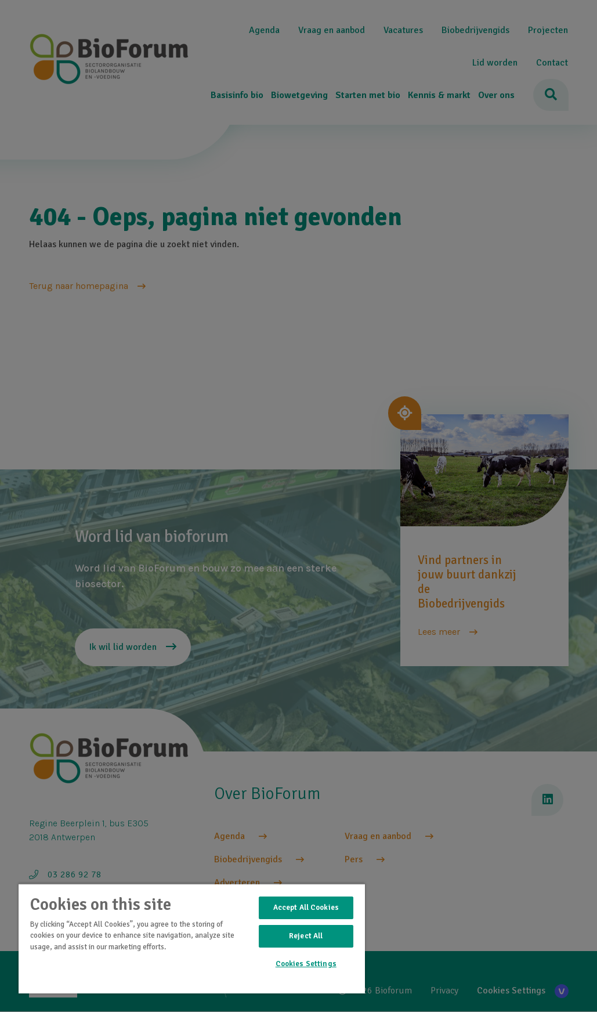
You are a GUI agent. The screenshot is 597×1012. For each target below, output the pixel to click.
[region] (192, 938)
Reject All (306, 936)
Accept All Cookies (306, 907)
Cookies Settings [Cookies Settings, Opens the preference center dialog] (306, 963)
